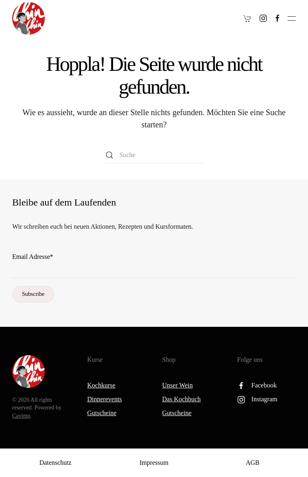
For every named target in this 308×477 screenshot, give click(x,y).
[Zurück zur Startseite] (28, 18)
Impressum (154, 462)
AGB (253, 462)
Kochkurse (101, 385)
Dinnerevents (104, 399)
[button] (292, 18)
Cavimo (21, 416)
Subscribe (33, 294)
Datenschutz (55, 462)
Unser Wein (177, 385)
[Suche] (154, 155)
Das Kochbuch (181, 399)
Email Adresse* (32, 256)
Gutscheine (101, 412)
